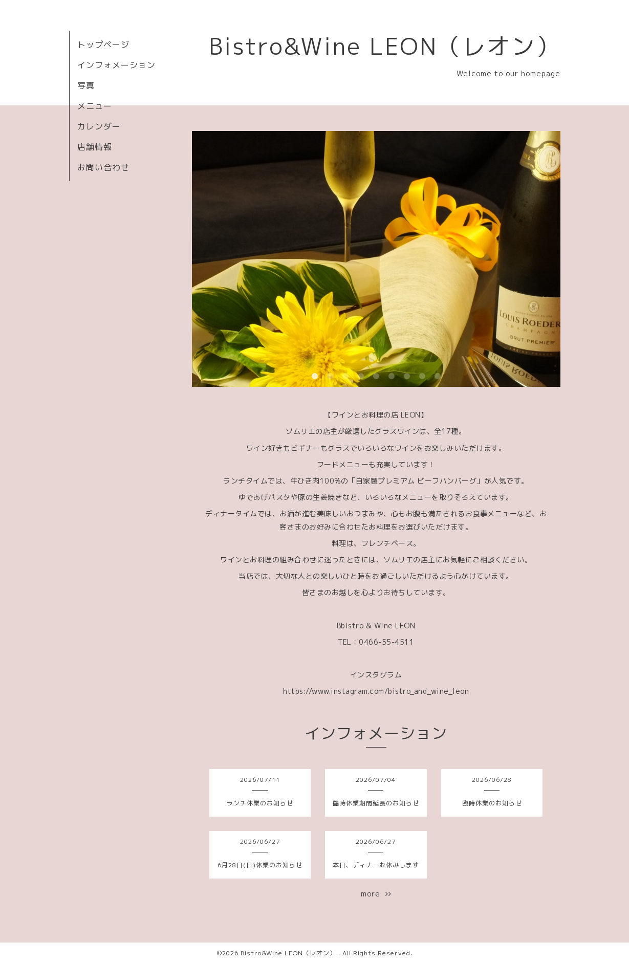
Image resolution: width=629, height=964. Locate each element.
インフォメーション (116, 65)
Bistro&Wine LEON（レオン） (384, 46)
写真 (86, 85)
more (376, 894)
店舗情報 (94, 146)
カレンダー (99, 126)
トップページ (103, 44)
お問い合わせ (103, 167)
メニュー (94, 106)
